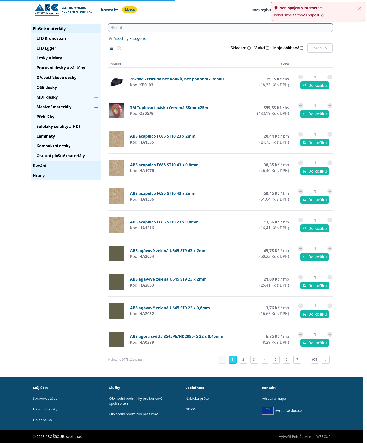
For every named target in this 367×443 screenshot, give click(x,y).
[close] (359, 8)
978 (314, 359)
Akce (129, 10)
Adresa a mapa (274, 398)
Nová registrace (264, 9)
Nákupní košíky (45, 409)
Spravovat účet (45, 398)
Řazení (321, 47)
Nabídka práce (197, 398)
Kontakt (109, 10)
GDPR (190, 409)
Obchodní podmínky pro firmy (133, 414)
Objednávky (42, 420)
